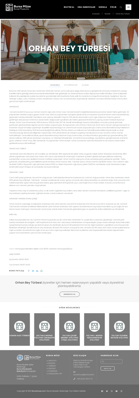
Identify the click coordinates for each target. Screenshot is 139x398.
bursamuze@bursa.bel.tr (83, 374)
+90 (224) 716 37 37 (85, 379)
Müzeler (108, 14)
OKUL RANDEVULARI (86, 7)
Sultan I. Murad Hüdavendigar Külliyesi (94, 337)
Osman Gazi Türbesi (19, 335)
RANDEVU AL (70, 296)
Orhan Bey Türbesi (123, 14)
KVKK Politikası (23, 376)
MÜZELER (50, 363)
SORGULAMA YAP (54, 373)
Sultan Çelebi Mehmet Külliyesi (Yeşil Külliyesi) (69, 337)
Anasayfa (96, 14)
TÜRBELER (51, 366)
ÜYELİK (113, 7)
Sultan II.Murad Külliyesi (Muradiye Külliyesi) (44, 337)
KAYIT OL (107, 368)
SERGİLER (50, 368)
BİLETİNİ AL (69, 7)
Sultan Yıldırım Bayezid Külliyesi (119, 336)
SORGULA (103, 7)
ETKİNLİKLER (51, 371)
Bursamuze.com (39, 391)
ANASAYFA (51, 360)
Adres (11, 249)
